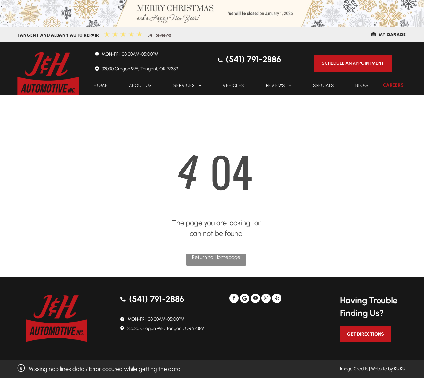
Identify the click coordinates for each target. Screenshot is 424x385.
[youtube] (255, 299)
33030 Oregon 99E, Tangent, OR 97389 (140, 69)
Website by (382, 369)
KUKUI (400, 369)
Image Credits (354, 369)
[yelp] (276, 299)
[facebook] (234, 299)
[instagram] (266, 299)
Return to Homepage (216, 257)
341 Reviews (159, 35)
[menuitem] (100, 86)
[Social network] (244, 299)
